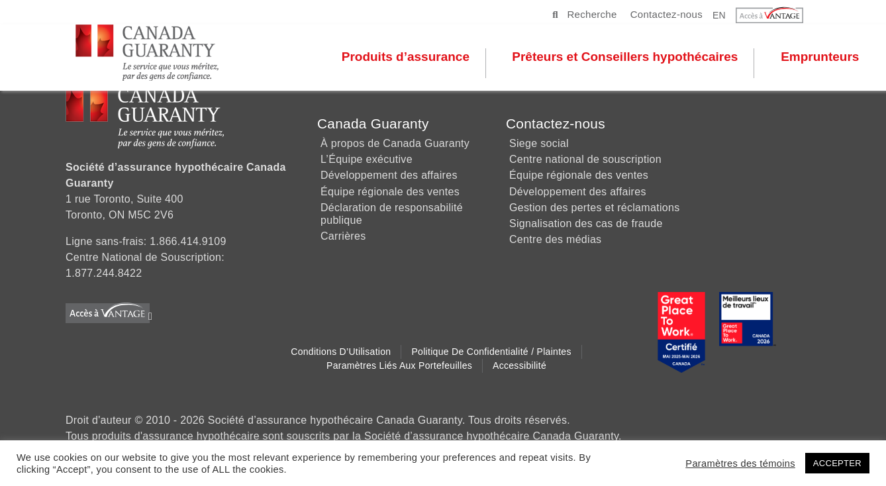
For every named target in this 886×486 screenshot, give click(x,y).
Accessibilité (519, 365)
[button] (778, 15)
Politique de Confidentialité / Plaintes (491, 351)
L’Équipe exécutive (366, 159)
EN (719, 14)
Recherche (584, 14)
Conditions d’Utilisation (341, 351)
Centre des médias (555, 239)
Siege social (539, 143)
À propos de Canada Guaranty (394, 143)
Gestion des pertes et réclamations (594, 207)
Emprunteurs (820, 62)
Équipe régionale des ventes (390, 191)
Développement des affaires (389, 175)
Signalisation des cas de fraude (586, 223)
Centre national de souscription (585, 159)
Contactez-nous (666, 14)
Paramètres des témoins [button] (740, 463)
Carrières (343, 236)
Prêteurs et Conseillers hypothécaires (625, 62)
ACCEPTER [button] (837, 463)
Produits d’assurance (406, 62)
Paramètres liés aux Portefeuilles (399, 365)
